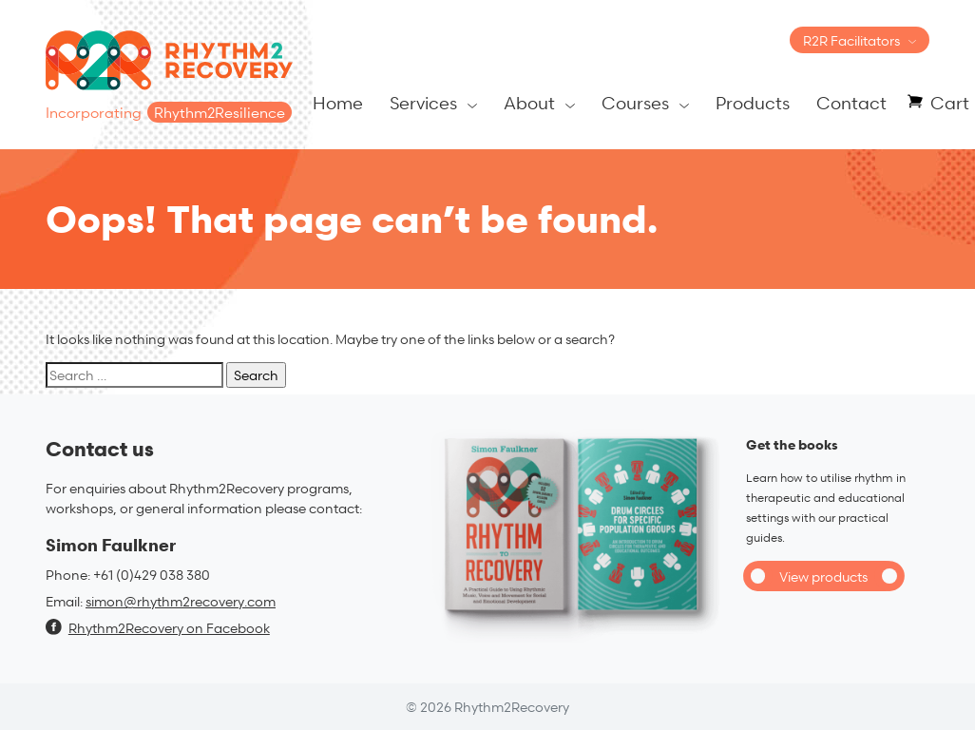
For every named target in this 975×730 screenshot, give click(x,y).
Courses (635, 102)
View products (823, 576)
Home (338, 102)
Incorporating (169, 113)
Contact (851, 102)
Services (423, 102)
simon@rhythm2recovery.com (181, 601)
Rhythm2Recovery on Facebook (158, 628)
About (529, 102)
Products (753, 102)
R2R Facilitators (851, 40)
